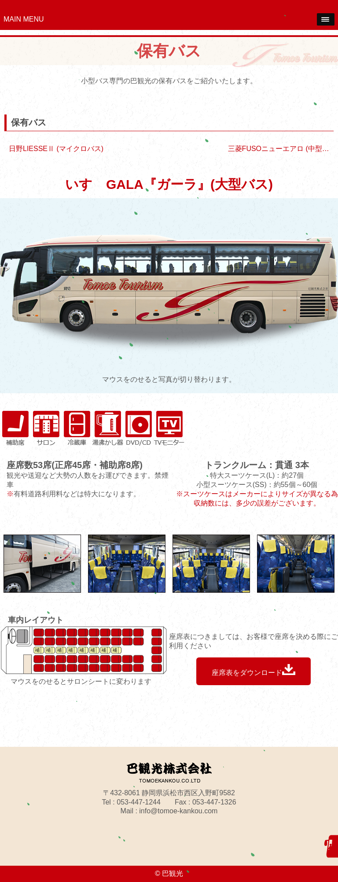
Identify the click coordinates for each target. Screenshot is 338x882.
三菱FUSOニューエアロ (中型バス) (283, 148)
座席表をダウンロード (253, 670)
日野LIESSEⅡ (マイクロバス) (56, 148)
